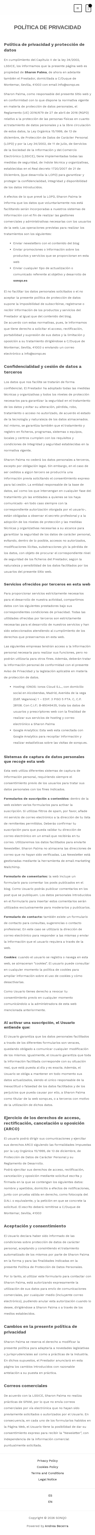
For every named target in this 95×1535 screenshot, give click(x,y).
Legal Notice (47, 1479)
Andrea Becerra (56, 1526)
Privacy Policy (47, 1461)
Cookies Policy (47, 1467)
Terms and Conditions (47, 1473)
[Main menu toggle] (78, 8)
